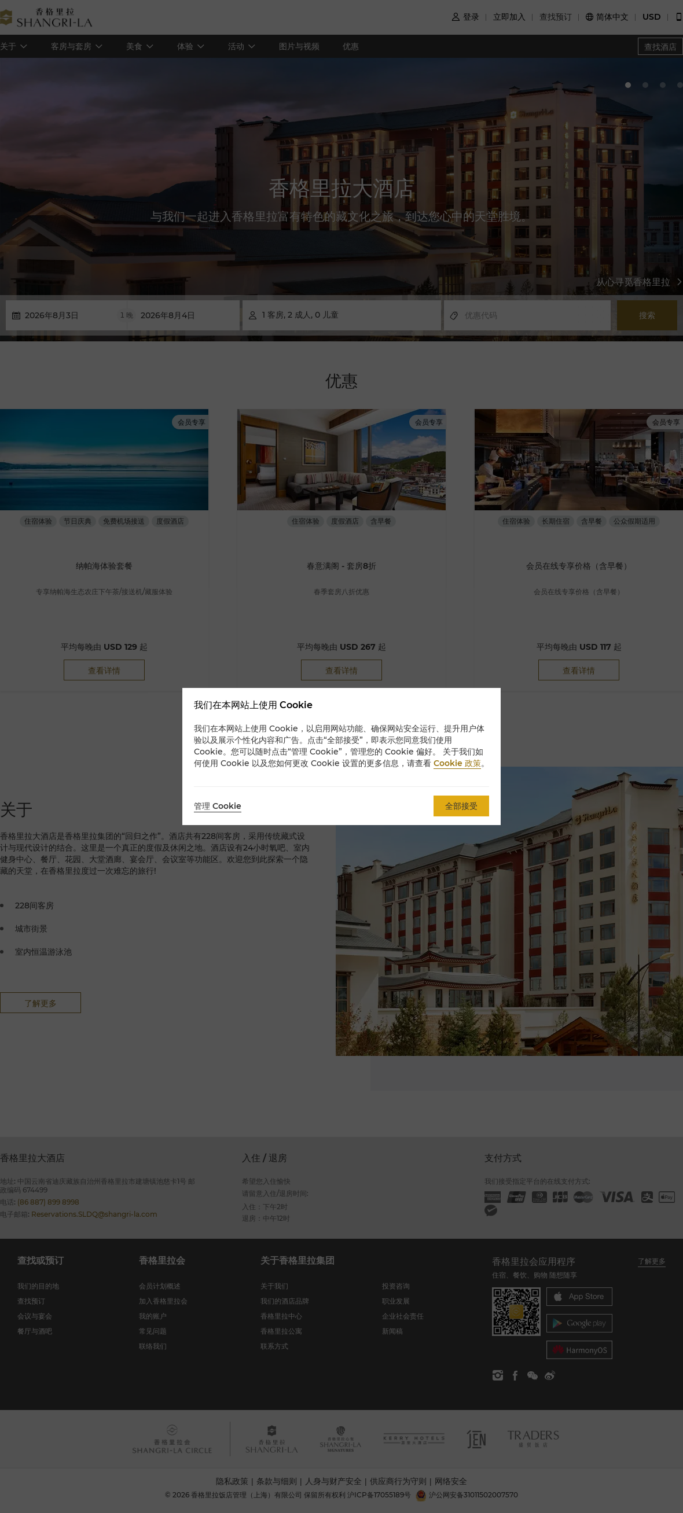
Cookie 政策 (457, 763)
